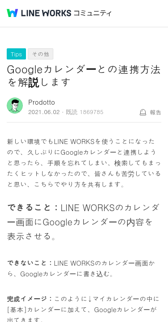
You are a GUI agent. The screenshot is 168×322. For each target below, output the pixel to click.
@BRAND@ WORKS (39, 13)
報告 (155, 112)
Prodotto (41, 101)
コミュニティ (93, 13)
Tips (16, 54)
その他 (40, 54)
